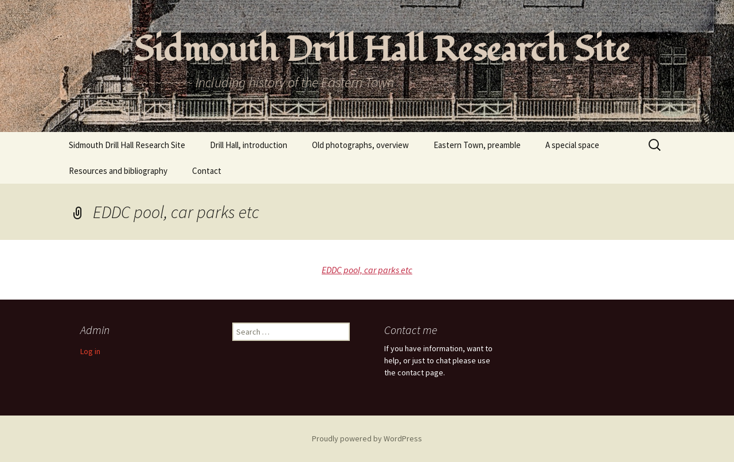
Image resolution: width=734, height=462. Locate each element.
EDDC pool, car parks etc (367, 269)
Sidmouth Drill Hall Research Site (127, 144)
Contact (206, 170)
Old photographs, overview (360, 144)
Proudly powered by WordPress (367, 438)
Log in (90, 351)
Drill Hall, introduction (248, 144)
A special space (572, 144)
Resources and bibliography (118, 170)
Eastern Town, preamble (477, 144)
